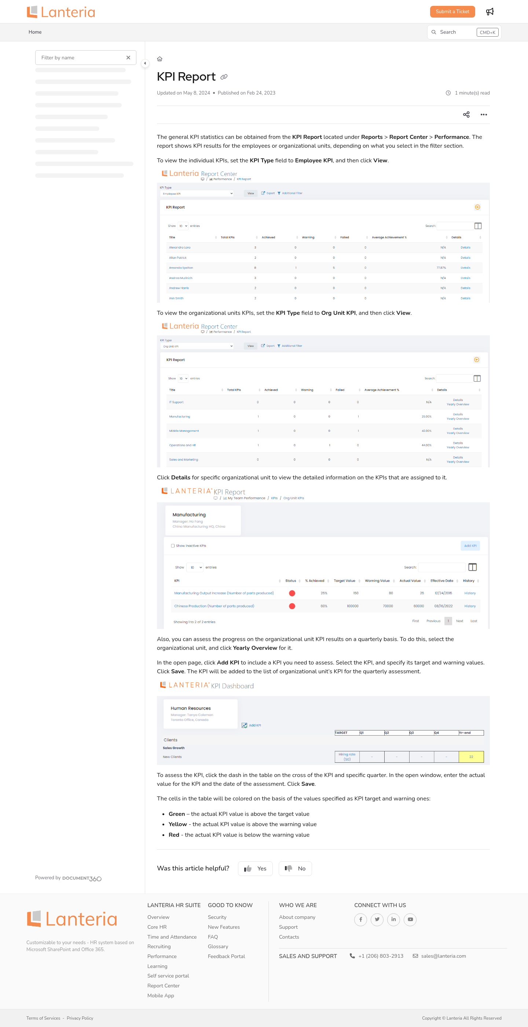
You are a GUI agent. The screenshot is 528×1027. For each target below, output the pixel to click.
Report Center (163, 985)
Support (288, 927)
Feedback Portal (226, 956)
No (295, 869)
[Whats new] (490, 12)
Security (217, 917)
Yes (255, 869)
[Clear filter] (128, 57)
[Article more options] (484, 115)
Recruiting (159, 946)
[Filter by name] (85, 57)
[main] (323, 467)
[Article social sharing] (466, 115)
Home (35, 32)
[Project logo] (63, 12)
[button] (464, 32)
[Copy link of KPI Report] (224, 78)
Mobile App (160, 995)
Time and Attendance (172, 937)
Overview (158, 917)
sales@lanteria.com (439, 956)
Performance (162, 956)
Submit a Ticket (452, 11)
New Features (224, 927)
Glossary (218, 946)
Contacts (289, 937)
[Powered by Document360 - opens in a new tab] (68, 878)
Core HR (157, 927)
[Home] (159, 59)
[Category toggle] (145, 63)
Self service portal (168, 975)
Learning (157, 966)
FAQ (213, 937)
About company (297, 917)
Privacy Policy (80, 1018)
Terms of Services (43, 1018)
